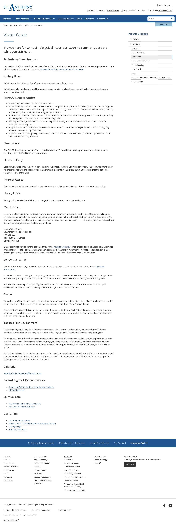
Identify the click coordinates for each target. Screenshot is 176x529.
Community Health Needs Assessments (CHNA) (74, 485)
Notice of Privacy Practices (40, 510)
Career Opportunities (42, 463)
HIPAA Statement (17, 390)
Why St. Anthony (40, 460)
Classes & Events (66, 18)
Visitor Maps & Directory (140, 61)
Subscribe (130, 464)
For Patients (134, 39)
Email (97, 463)
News (79, 18)
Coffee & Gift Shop (138, 52)
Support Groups (138, 81)
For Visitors (135, 44)
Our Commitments (71, 463)
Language (164, 5)
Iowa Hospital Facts (18, 429)
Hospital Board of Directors (75, 477)
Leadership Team (71, 480)
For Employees (100, 456)
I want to (164, 24)
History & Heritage (71, 470)
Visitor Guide (136, 57)
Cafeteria (135, 48)
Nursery (124, 10)
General (7, 456)
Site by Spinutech (11, 520)
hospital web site (62, 246)
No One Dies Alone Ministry (22, 406)
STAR (133, 73)
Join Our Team (134, 10)
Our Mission (68, 460)
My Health (91, 10)
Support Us (146, 10)
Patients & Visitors (44, 18)
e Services (36, 403)
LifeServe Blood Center (19, 420)
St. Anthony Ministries (72, 473)
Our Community (40, 470)
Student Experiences (42, 477)
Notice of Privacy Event (162, 10)
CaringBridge (15, 426)
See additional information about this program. (62, 69)
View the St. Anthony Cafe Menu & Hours (23, 373)
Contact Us (102, 18)
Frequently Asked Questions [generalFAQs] (75, 490)
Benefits (37, 466)
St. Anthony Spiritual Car (20, 403)
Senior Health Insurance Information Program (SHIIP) (151, 77)
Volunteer (37, 473)
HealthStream (100, 460)
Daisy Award (136, 69)
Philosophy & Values (72, 466)
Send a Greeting (113, 10)
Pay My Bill (101, 10)
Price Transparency (65, 510)
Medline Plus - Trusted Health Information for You (32, 423)
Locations (89, 18)
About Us (68, 456)
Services (8, 18)
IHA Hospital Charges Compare (15, 510)
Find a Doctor (23, 18)
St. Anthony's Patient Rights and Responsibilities (31, 387)
